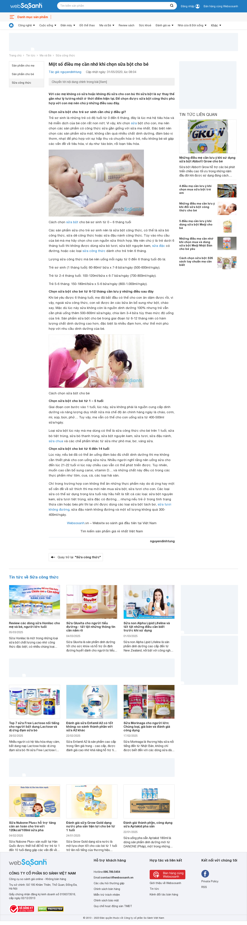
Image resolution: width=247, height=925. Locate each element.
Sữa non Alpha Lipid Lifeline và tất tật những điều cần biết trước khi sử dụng (147, 626)
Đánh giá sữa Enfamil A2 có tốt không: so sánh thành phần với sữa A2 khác (89, 726)
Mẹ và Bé (105, 25)
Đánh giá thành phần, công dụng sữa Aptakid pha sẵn (148, 824)
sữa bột (72, 222)
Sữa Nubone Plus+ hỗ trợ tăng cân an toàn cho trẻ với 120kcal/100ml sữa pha (32, 826)
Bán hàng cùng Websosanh (221, 6)
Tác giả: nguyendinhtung (65, 72)
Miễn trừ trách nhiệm (107, 894)
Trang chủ (15, 55)
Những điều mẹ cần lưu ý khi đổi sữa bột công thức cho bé (197, 207)
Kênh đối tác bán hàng (164, 894)
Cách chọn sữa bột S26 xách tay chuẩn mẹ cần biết (196, 261)
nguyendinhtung (162, 541)
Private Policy (209, 881)
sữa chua (56, 441)
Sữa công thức (65, 55)
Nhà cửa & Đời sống (190, 25)
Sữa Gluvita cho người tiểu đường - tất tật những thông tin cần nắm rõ (90, 626)
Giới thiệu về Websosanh (165, 883)
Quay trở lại (79, 557)
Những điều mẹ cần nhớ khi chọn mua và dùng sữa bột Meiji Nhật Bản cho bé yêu (196, 243)
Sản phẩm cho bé (23, 74)
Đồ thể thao (87, 25)
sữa (134, 123)
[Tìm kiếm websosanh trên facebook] (205, 874)
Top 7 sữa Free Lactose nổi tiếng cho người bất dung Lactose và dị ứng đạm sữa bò (34, 726)
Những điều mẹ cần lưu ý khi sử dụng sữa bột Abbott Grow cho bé (207, 159)
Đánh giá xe (163, 25)
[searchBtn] (172, 5)
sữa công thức (93, 251)
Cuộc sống (46, 25)
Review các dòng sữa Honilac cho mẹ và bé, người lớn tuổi (34, 624)
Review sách (126, 25)
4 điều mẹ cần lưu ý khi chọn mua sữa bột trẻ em (195, 189)
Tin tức (30, 55)
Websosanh (76, 523)
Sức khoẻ (145, 25)
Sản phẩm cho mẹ (23, 65)
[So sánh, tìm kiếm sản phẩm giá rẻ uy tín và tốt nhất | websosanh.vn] (26, 6)
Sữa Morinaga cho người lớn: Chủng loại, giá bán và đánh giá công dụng (147, 726)
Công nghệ (25, 25)
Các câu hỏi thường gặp (109, 883)
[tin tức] (11, 25)
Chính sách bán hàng (107, 889)
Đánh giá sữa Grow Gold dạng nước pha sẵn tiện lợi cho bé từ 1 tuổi (90, 826)
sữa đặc (158, 246)
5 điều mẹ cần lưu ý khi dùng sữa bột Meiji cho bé (195, 224)
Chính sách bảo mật (106, 900)
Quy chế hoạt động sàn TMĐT (113, 906)
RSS (204, 887)
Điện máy (66, 25)
